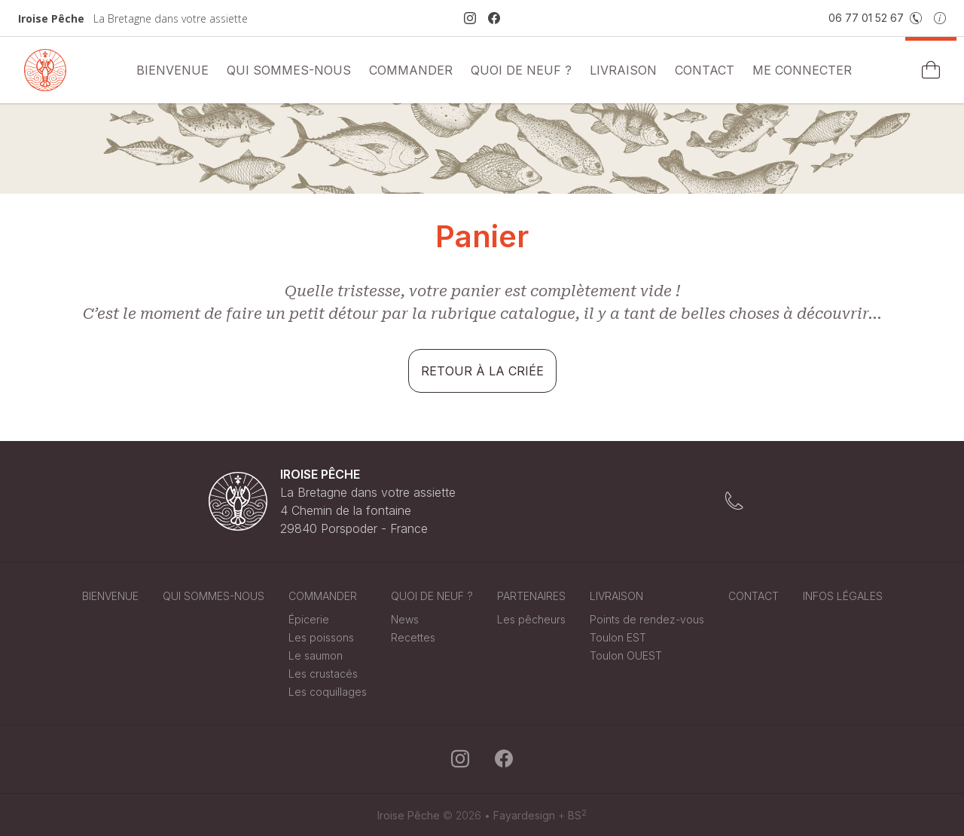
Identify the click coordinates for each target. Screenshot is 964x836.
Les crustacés (323, 673)
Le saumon (315, 655)
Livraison (623, 70)
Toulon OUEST (626, 655)
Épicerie (308, 619)
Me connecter (802, 70)
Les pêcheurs (531, 619)
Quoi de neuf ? (521, 70)
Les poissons (321, 637)
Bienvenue (172, 70)
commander (411, 70)
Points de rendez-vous (647, 619)
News (405, 619)
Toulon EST (618, 637)
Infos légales (843, 595)
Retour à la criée (482, 370)
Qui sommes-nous (289, 70)
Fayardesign (524, 815)
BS (577, 815)
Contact (704, 70)
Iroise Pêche (408, 815)
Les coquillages (327, 691)
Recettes (413, 637)
